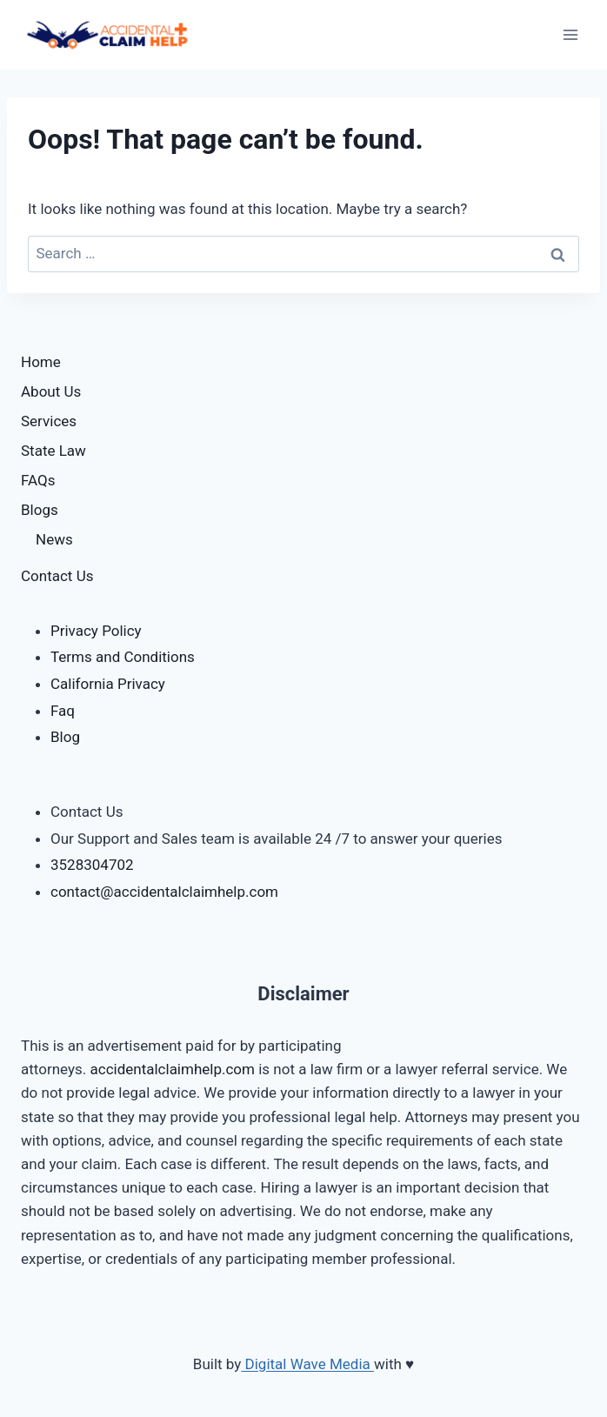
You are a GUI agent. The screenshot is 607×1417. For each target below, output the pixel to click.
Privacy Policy (96, 630)
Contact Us (57, 576)
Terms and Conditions (122, 656)
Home (41, 362)
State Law (53, 450)
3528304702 (92, 864)
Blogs (39, 509)
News (54, 539)
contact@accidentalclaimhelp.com (164, 891)
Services (49, 421)
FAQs (38, 480)
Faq (62, 710)
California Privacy (107, 683)
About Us (51, 391)
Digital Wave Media (307, 1364)
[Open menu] (570, 34)
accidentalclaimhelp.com (174, 1069)
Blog (65, 736)
